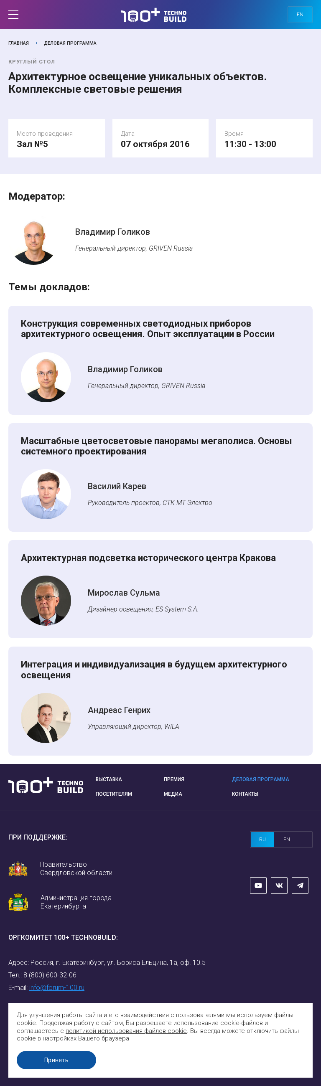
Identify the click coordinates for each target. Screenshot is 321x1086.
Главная (18, 43)
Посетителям (114, 794)
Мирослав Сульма (124, 593)
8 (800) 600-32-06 (49, 975)
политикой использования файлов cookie (126, 1031)
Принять (56, 1060)
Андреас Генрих (119, 710)
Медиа (173, 794)
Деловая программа (70, 43)
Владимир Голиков (112, 232)
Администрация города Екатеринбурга (76, 902)
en (300, 15)
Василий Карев (117, 486)
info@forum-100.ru (56, 988)
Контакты (245, 794)
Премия (174, 779)
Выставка (109, 779)
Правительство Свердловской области (76, 868)
